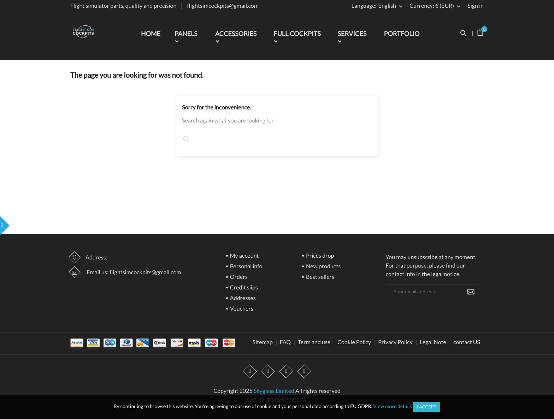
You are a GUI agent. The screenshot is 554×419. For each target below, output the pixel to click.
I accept (426, 406)
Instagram (286, 371)
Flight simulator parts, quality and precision (123, 5)
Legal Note (433, 342)
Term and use (314, 342)
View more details (392, 406)
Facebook (250, 371)
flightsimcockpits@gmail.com (223, 5)
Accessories (236, 33)
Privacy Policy (395, 342)
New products (323, 267)
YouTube (268, 371)
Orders (238, 277)
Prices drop (319, 256)
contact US (466, 342)
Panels (186, 33)
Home (150, 33)
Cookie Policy (354, 342)
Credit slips (243, 288)
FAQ (285, 342)
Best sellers (319, 277)
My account (244, 256)
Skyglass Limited (274, 391)
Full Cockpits (296, 33)
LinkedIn (304, 371)
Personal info (246, 267)
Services (351, 33)
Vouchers (241, 309)
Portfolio (402, 33)
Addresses (242, 298)
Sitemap (263, 342)
